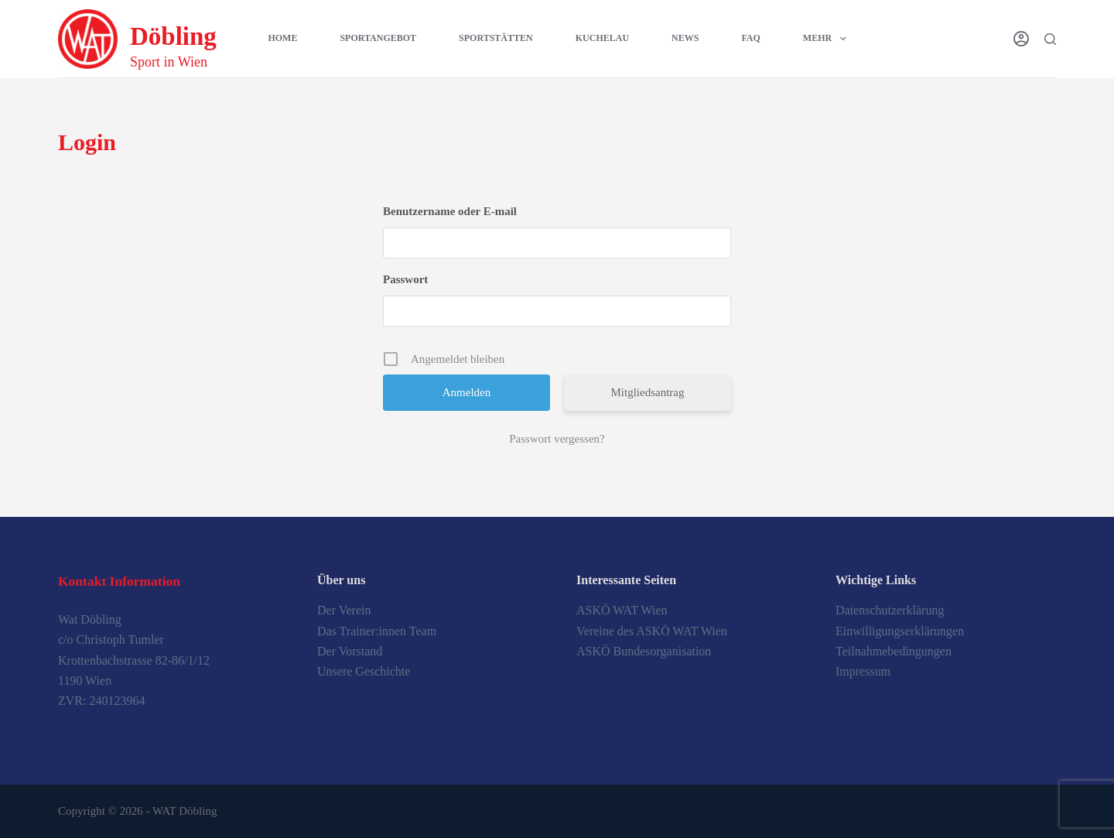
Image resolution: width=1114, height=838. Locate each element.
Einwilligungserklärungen (900, 631)
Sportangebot (378, 37)
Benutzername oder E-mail (450, 211)
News (685, 37)
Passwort (405, 279)
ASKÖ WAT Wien (622, 610)
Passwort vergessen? (556, 439)
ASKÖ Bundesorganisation (643, 651)
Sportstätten (496, 37)
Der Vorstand (349, 651)
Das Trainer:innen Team (376, 631)
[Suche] (1050, 39)
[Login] (1021, 38)
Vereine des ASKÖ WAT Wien (651, 631)
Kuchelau (602, 37)
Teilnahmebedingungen (894, 651)
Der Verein (344, 610)
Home (282, 37)
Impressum (863, 671)
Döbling (173, 36)
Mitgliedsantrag (648, 392)
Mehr (828, 38)
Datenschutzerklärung (890, 610)
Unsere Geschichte (363, 671)
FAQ (750, 37)
